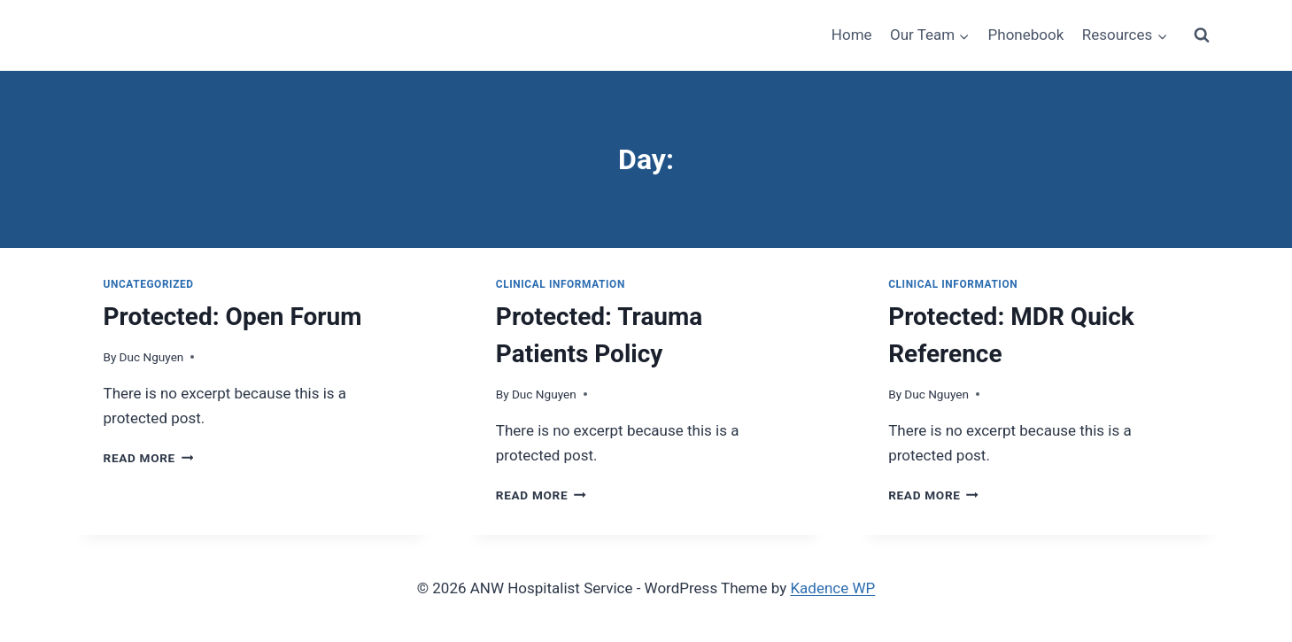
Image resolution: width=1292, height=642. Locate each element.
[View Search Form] (1202, 35)
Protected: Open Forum (233, 316)
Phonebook (1026, 34)
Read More (149, 458)
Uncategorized (149, 284)
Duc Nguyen (152, 357)
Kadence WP (832, 588)
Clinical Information (560, 284)
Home (852, 34)
